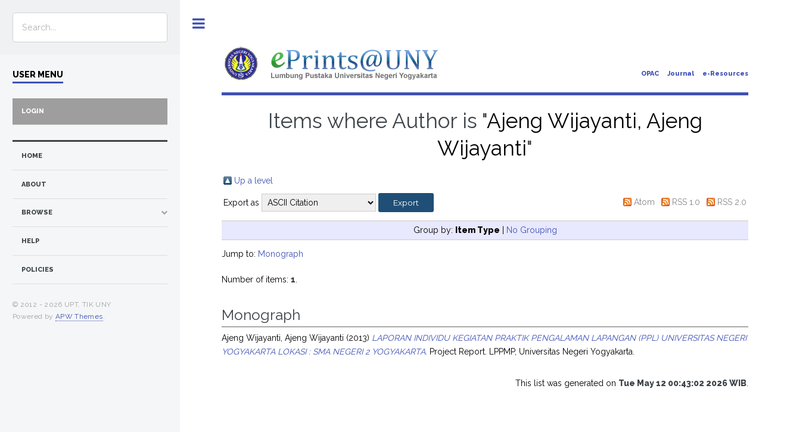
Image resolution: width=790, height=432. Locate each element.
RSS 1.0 (686, 202)
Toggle (198, 23)
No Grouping (531, 230)
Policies (37, 270)
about (33, 184)
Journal (680, 73)
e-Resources (725, 73)
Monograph (280, 254)
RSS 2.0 (732, 202)
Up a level (253, 180)
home (31, 156)
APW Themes (79, 316)
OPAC (650, 73)
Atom (644, 202)
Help (30, 241)
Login (32, 111)
